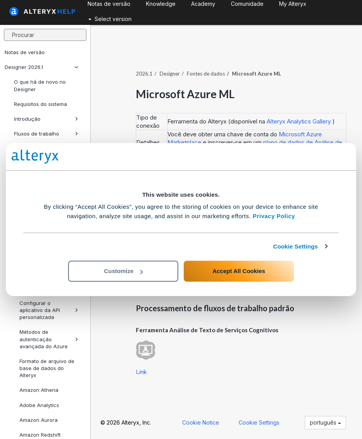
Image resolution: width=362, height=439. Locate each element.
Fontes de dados (206, 74)
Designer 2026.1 (41, 67)
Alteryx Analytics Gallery (299, 121)
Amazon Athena (38, 390)
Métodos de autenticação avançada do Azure (48, 339)
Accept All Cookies (239, 271)
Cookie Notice (200, 422)
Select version (110, 19)
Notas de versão (25, 52)
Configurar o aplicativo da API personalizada (48, 310)
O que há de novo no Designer (40, 85)
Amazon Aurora (38, 420)
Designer (170, 74)
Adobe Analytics (39, 405)
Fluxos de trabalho (46, 133)
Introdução (46, 119)
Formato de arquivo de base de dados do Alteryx (46, 368)
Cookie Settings (295, 246)
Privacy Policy (274, 216)
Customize (123, 271)
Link (141, 372)
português (325, 422)
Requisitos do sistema (40, 104)
